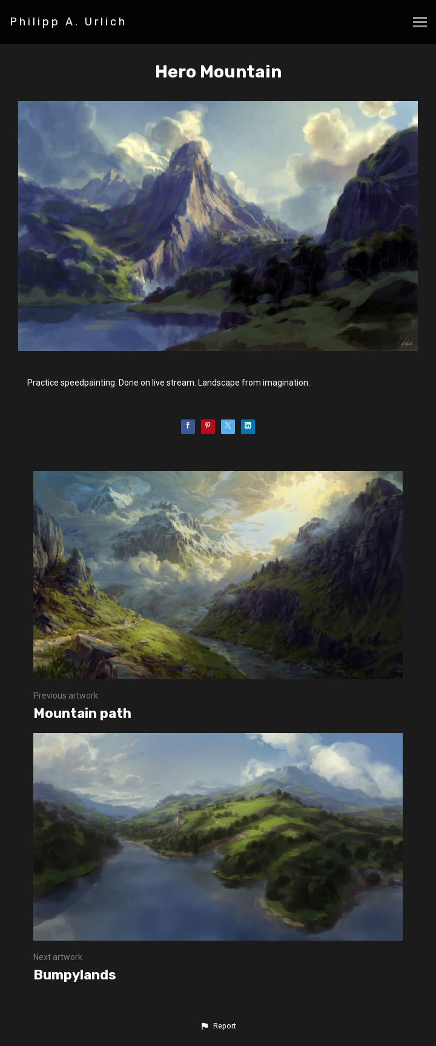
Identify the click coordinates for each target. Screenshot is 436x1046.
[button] (218, 1026)
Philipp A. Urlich (68, 21)
